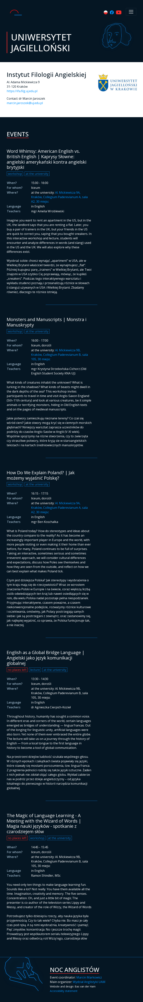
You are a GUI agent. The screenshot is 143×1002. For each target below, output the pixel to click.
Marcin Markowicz (89, 977)
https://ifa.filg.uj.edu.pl (22, 91)
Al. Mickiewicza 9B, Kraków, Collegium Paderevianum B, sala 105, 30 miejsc (59, 354)
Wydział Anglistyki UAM (89, 982)
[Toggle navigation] (131, 11)
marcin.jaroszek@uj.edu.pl (25, 103)
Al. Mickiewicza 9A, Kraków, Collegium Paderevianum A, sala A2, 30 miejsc (59, 197)
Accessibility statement (63, 991)
